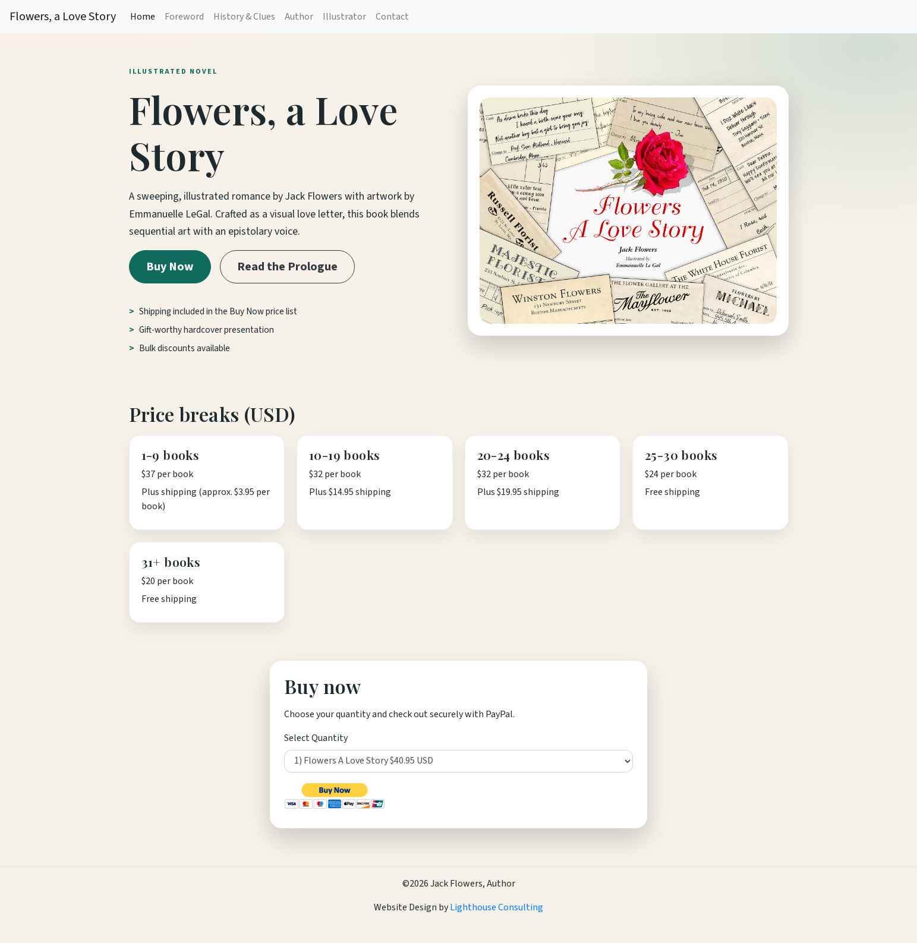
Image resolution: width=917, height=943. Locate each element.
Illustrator (344, 16)
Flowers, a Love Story (63, 16)
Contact (392, 16)
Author (299, 16)
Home (142, 16)
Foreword (184, 16)
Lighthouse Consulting (495, 907)
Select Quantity (316, 738)
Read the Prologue (287, 266)
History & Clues (244, 16)
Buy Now (170, 266)
